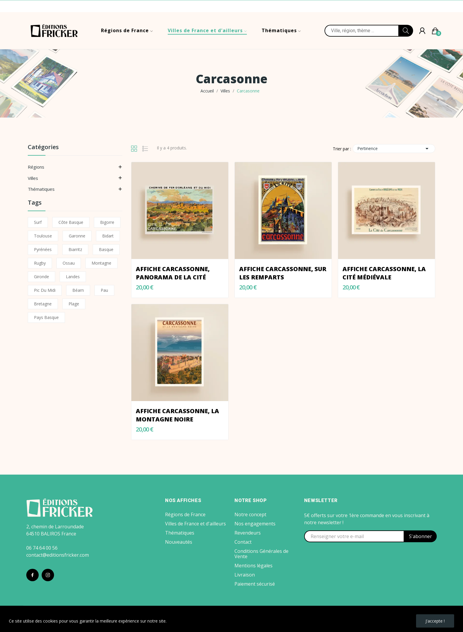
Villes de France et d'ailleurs (195, 523)
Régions (36, 167)
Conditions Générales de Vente (261, 553)
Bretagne (43, 304)
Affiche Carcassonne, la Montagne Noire (177, 415)
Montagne (101, 263)
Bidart (108, 236)
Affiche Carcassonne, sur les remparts (282, 273)
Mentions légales (253, 565)
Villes (33, 178)
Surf (38, 222)
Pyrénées (43, 249)
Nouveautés (178, 542)
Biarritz (75, 249)
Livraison (244, 574)
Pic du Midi (45, 290)
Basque (106, 249)
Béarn (78, 290)
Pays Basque (46, 317)
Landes (73, 276)
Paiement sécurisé (254, 584)
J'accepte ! (435, 621)
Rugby (40, 263)
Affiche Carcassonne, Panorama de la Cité (173, 273)
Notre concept (250, 514)
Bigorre (107, 222)
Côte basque (70, 222)
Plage (74, 304)
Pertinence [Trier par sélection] (394, 148)
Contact (243, 542)
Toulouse (43, 236)
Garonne (77, 236)
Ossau (69, 263)
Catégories (43, 147)
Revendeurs (247, 532)
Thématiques (41, 189)
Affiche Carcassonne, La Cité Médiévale (384, 273)
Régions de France (185, 514)
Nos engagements (254, 523)
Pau (104, 290)
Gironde (41, 276)
